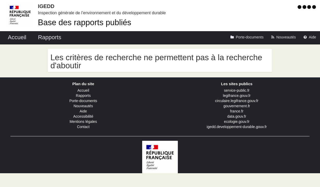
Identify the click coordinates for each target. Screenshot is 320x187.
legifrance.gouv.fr (236, 96)
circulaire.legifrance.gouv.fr (236, 101)
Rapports (83, 96)
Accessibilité (83, 116)
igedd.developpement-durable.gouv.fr (237, 127)
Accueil (83, 90)
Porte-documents (83, 101)
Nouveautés (83, 106)
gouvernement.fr (236, 106)
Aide (83, 111)
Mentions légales (83, 121)
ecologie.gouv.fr (236, 121)
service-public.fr (236, 90)
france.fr (236, 111)
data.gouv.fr (236, 116)
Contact (83, 127)
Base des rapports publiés (84, 22)
